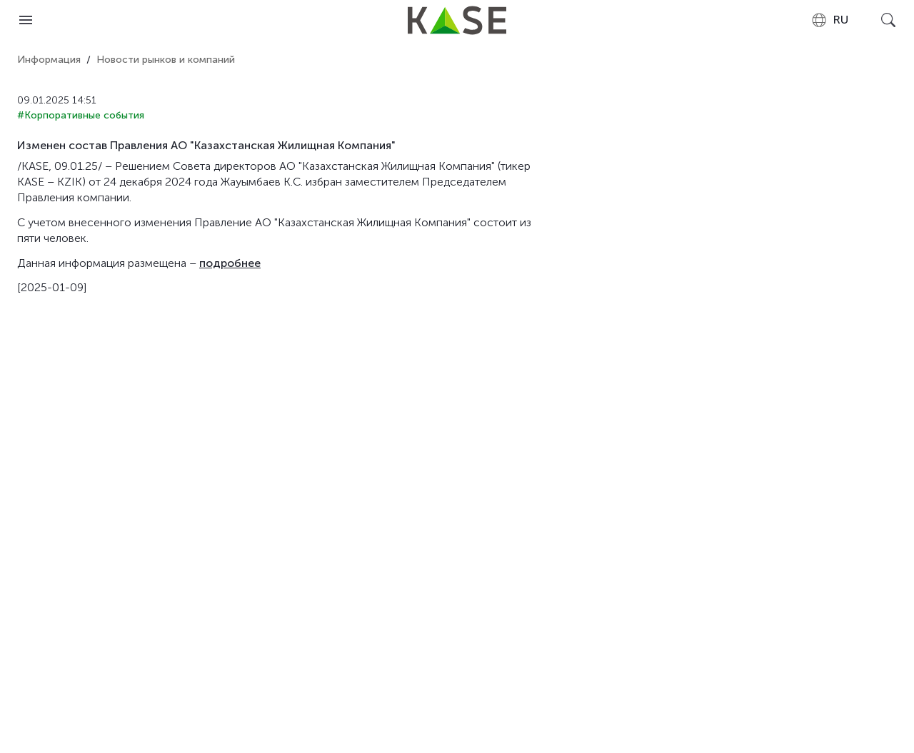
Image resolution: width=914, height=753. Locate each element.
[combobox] (829, 20)
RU (829, 20)
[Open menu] (25, 20)
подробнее (230, 263)
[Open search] (888, 20)
